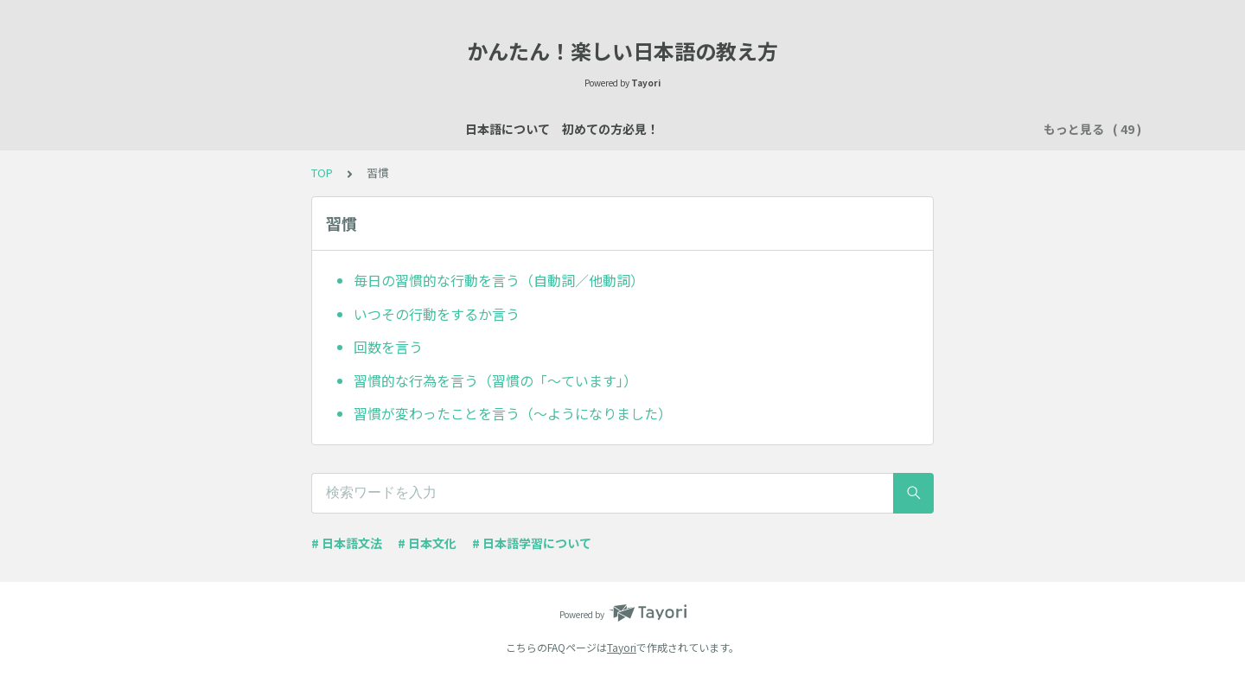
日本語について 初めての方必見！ (235, 128)
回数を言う (388, 346)
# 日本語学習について (531, 543)
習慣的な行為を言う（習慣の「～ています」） (495, 380)
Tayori (621, 647)
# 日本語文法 (346, 543)
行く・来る (858, 128)
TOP (322, 172)
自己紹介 (513, 128)
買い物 (737, 128)
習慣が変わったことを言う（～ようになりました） (513, 413)
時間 (973, 128)
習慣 (925, 128)
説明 (574, 128)
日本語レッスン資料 (410, 128)
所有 (792, 128)
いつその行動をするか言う (437, 313)
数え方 (677, 128)
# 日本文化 (427, 543)
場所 (622, 128)
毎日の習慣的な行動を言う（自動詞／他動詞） (499, 280)
